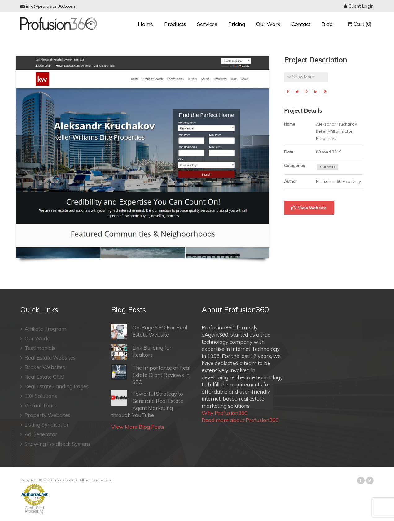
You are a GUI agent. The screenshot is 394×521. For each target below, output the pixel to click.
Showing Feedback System (55, 444)
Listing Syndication (45, 424)
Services (207, 24)
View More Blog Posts (137, 427)
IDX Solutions (38, 396)
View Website (308, 208)
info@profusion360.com (47, 6)
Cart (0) (359, 23)
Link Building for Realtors (141, 352)
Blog (327, 24)
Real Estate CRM (42, 376)
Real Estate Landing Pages (54, 386)
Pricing (236, 24)
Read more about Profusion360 (240, 420)
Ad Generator (38, 434)
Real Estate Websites (48, 357)
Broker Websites (42, 367)
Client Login (359, 6)
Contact (300, 24)
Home (145, 24)
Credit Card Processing (34, 510)
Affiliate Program (43, 328)
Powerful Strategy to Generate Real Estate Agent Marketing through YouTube (147, 404)
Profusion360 (65, 480)
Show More (300, 76)
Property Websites (45, 415)
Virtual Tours (38, 405)
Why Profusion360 (224, 413)
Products (175, 24)
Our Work (268, 24)
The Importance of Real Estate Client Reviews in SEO (150, 374)
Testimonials (37, 348)
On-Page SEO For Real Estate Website (149, 331)
